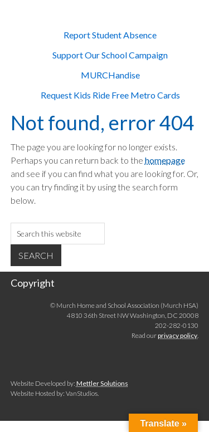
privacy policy (177, 335)
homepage (165, 160)
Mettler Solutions (102, 383)
